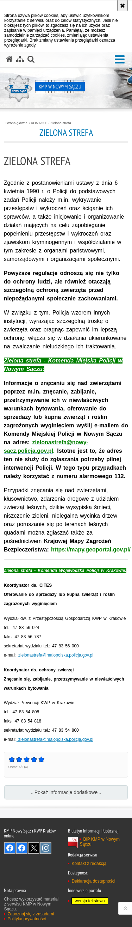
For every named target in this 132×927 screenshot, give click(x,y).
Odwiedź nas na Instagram (45, 848)
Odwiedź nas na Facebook (9, 848)
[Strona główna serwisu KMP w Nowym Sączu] (9, 59)
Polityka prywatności (26, 918)
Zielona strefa (60, 123)
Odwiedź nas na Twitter (33, 848)
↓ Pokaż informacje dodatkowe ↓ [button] (66, 792)
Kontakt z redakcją (88, 863)
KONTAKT (39, 123)
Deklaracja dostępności (93, 881)
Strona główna (16, 123)
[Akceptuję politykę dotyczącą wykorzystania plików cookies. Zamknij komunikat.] (122, 5)
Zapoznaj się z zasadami (30, 913)
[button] (120, 59)
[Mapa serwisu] (20, 59)
